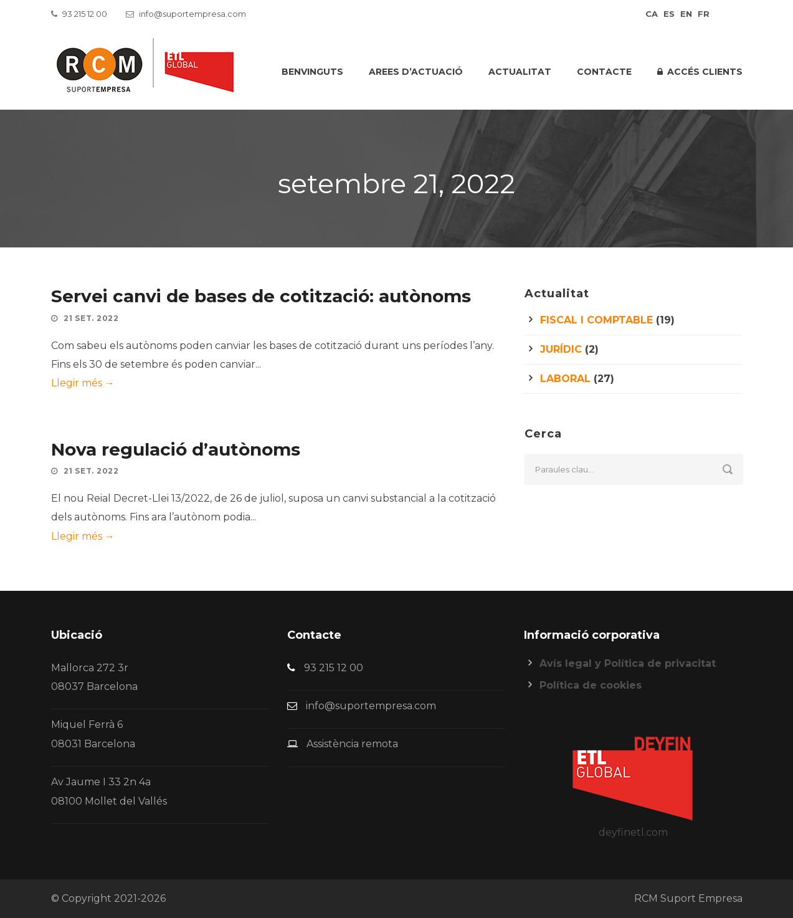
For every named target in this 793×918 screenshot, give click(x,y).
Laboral (565, 379)
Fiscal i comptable (596, 320)
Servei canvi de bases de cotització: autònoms (261, 296)
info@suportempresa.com (192, 14)
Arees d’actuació (416, 71)
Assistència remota (352, 744)
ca (651, 14)
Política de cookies (590, 685)
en (686, 14)
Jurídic (561, 349)
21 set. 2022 (91, 318)
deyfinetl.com (633, 832)
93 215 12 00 (84, 14)
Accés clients (700, 71)
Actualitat (519, 71)
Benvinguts (312, 71)
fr (704, 14)
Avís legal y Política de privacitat (627, 663)
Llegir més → (83, 383)
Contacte (604, 71)
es (669, 14)
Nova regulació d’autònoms (175, 449)
